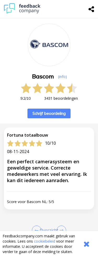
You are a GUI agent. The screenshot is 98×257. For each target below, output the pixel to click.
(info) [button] (62, 76)
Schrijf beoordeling (49, 113)
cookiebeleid (44, 241)
